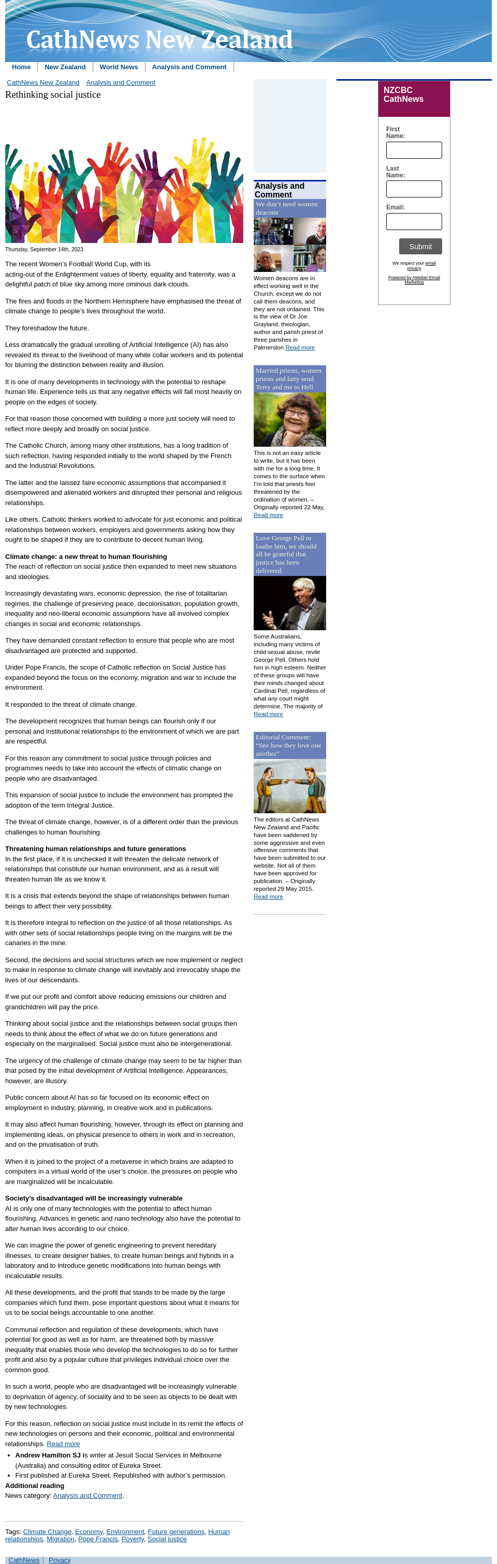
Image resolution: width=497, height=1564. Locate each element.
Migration (60, 1539)
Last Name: (393, 172)
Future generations (176, 1532)
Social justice (167, 1539)
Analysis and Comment (189, 67)
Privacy (60, 1560)
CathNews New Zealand (43, 82)
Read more (63, 1444)
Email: (393, 207)
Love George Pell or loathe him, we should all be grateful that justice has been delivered (286, 554)
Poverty (133, 1539)
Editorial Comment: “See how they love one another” (288, 745)
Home (21, 67)
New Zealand (65, 67)
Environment (125, 1532)
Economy (89, 1532)
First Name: (393, 133)
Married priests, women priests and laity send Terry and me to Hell (288, 379)
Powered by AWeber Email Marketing (414, 280)
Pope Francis (98, 1539)
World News (119, 67)
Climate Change (47, 1532)
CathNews (24, 1560)
